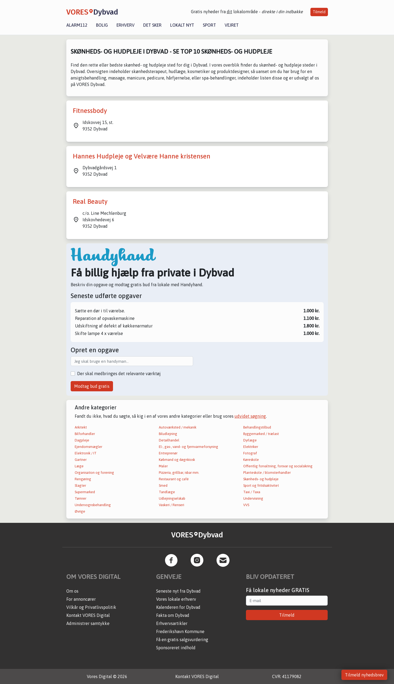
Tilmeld (319, 12)
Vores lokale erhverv (176, 599)
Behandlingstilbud (257, 427)
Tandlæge (167, 492)
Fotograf (250, 453)
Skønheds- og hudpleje (261, 479)
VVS (246, 505)
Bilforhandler (85, 434)
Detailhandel (169, 440)
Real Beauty (90, 201)
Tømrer (80, 498)
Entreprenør (168, 453)
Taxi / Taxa (251, 492)
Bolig (102, 25)
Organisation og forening (94, 473)
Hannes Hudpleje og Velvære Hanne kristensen (141, 156)
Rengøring (83, 479)
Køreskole (251, 460)
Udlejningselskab (172, 498)
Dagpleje (82, 440)
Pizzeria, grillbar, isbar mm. (179, 473)
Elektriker (250, 447)
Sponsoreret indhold (176, 647)
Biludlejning (168, 434)
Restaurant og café (174, 479)
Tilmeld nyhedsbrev (364, 674)
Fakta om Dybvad (172, 615)
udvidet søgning (250, 416)
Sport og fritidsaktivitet (261, 485)
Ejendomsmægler (88, 447)
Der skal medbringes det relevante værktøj (119, 373)
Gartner (81, 460)
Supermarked (85, 492)
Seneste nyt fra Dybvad (178, 591)
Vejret (232, 25)
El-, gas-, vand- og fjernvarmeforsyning (188, 447)
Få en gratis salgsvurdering (182, 639)
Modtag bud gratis (91, 386)
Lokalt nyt (182, 25)
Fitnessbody (90, 110)
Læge (79, 466)
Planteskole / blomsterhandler (267, 473)
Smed (163, 485)
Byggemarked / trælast (261, 434)
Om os (72, 591)
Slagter (80, 485)
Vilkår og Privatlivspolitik (91, 607)
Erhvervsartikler (171, 623)
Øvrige (80, 511)
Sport (209, 25)
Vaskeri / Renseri (171, 505)
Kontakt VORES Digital (88, 615)
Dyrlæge (250, 440)
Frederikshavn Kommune (180, 631)
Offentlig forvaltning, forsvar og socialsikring (278, 466)
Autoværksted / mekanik (177, 427)
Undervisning (253, 498)
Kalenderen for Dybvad (178, 607)
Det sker (152, 25)
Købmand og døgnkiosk (177, 460)
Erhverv (126, 25)
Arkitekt (81, 427)
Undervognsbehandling (93, 505)
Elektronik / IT (86, 453)
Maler (163, 466)
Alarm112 (76, 25)
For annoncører (81, 599)
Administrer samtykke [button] (87, 623)
